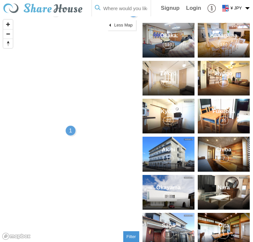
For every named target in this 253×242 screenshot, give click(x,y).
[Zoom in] (8, 24)
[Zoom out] (8, 34)
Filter (131, 236)
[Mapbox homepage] (16, 236)
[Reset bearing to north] (8, 43)
